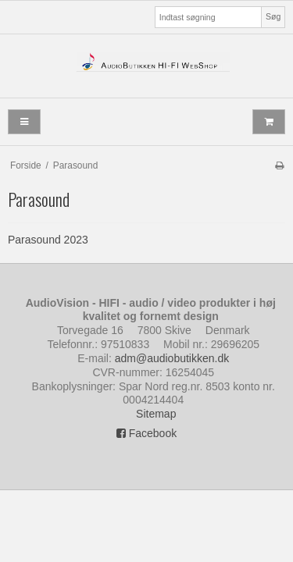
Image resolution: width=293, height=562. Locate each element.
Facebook (146, 433)
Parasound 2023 (48, 239)
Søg (273, 16)
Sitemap (156, 413)
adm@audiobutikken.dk (172, 358)
